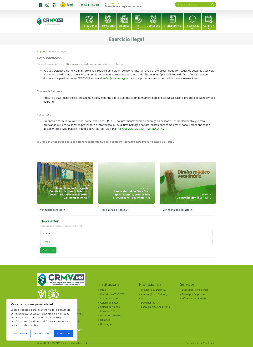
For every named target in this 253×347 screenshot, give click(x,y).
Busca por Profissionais (195, 289)
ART (138, 25)
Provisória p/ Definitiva (154, 289)
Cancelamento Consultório (155, 306)
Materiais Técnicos (110, 315)
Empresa (124, 25)
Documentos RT (150, 302)
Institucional (89, 25)
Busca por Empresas (193, 294)
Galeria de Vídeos (110, 306)
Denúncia (105, 319)
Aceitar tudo (63, 333)
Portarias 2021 (108, 311)
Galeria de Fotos (109, 302)
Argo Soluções (209, 343)
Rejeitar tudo (42, 333)
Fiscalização (192, 25)
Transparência (173, 25)
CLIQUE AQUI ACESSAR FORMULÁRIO (140, 129)
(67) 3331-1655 (115, 3)
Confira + (208, 25)
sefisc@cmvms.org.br (115, 78)
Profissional (108, 25)
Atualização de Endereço (154, 294)
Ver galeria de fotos (52, 209)
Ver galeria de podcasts (177, 209)
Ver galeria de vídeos (114, 209)
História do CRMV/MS (112, 294)
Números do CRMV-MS (194, 298)
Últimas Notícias (109, 298)
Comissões (153, 25)
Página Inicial (43, 51)
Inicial (103, 289)
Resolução (106, 324)
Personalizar (20, 333)
